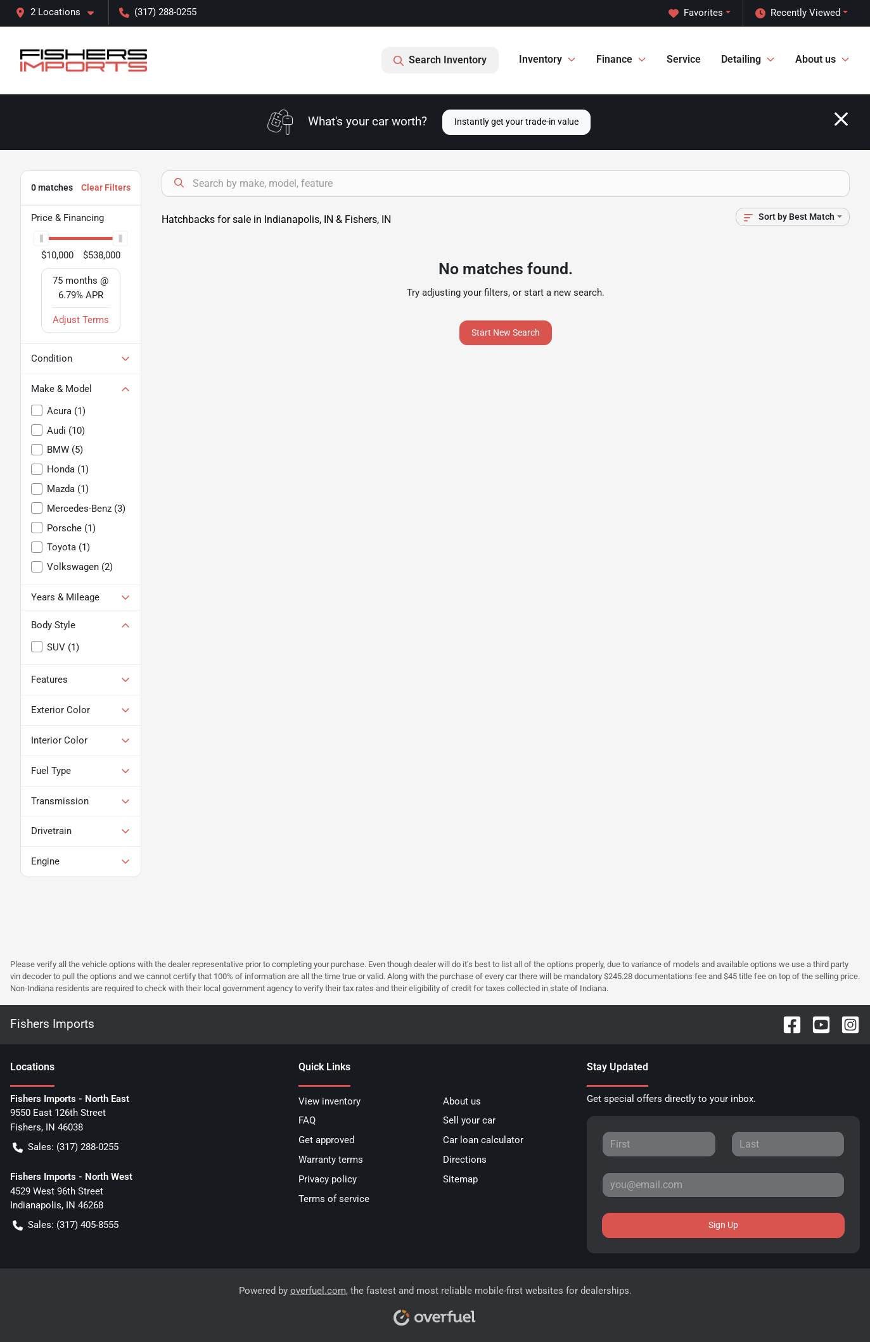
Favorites (695, 13)
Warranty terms (330, 1159)
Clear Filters (106, 187)
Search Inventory (440, 60)
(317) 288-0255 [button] (157, 12)
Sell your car (469, 1120)
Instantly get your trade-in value (516, 122)
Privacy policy (327, 1179)
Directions (465, 1159)
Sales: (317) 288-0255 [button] (65, 1147)
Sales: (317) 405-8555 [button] (65, 1225)
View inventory (329, 1101)
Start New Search (505, 332)
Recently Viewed (797, 13)
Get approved (326, 1140)
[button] (59, 12)
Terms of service (333, 1199)
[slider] (41, 238)
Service (684, 59)
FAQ (307, 1120)
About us (462, 1101)
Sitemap (460, 1179)
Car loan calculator (483, 1140)
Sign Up (723, 1225)
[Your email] (723, 1185)
